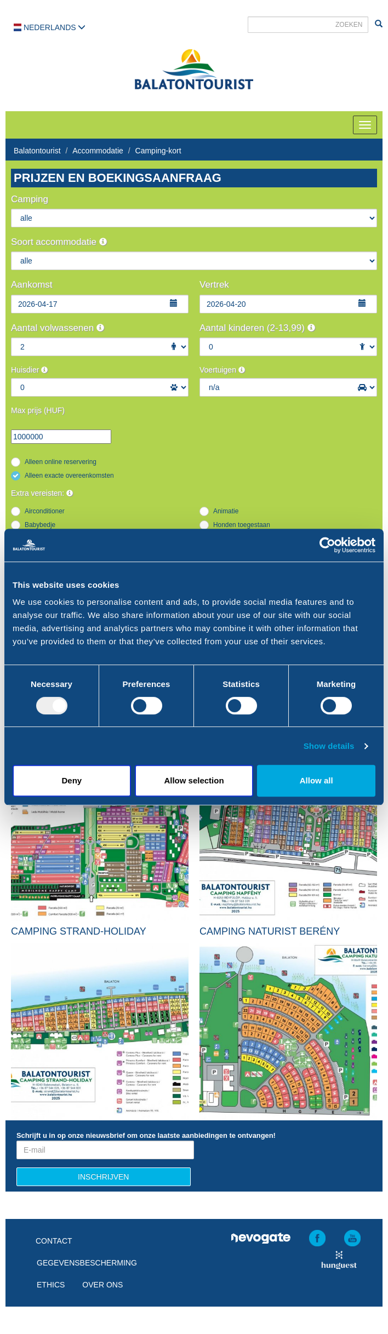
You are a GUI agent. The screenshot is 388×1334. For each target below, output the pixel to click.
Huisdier (29, 369)
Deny (71, 780)
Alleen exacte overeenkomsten (69, 475)
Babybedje (40, 525)
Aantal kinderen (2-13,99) (257, 328)
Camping (29, 199)
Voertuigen (222, 369)
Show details (329, 746)
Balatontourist (37, 150)
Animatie (225, 511)
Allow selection (194, 780)
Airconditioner (45, 511)
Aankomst (32, 284)
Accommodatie (97, 150)
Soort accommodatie (59, 242)
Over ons (102, 1284)
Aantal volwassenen (57, 328)
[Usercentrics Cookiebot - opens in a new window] (327, 545)
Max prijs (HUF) (38, 410)
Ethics (51, 1284)
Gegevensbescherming (87, 1262)
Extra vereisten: (42, 493)
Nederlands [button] (49, 27)
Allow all (316, 780)
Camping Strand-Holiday (78, 931)
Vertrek (214, 284)
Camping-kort (158, 150)
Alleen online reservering (60, 462)
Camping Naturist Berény (269, 931)
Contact (54, 1240)
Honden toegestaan (241, 525)
